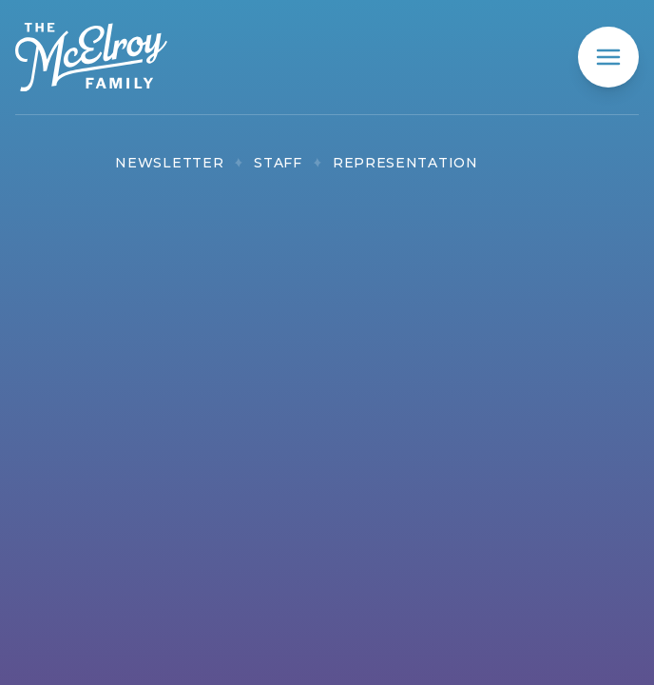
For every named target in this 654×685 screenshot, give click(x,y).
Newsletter (169, 162)
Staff (278, 162)
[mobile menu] (608, 57)
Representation (405, 162)
